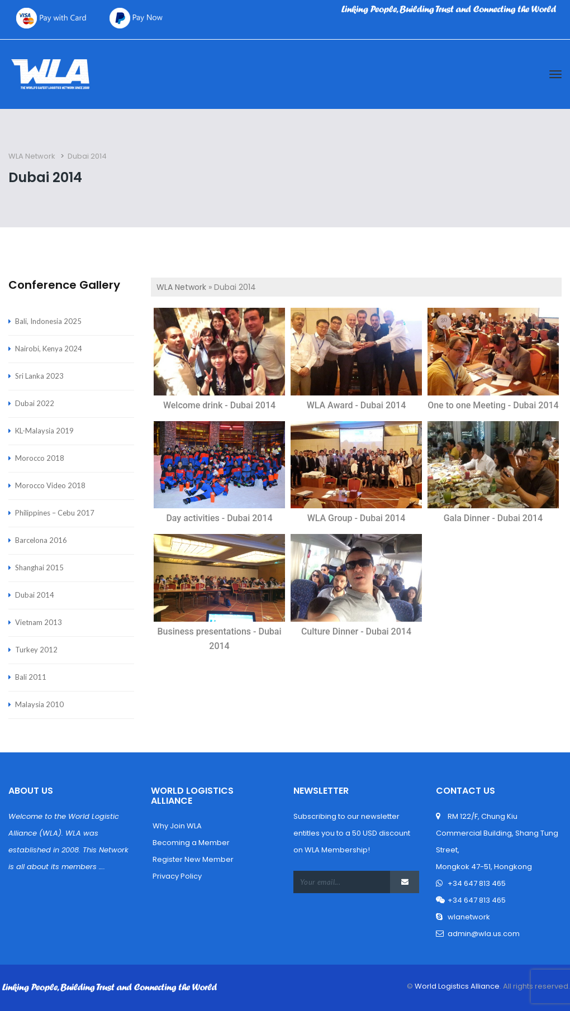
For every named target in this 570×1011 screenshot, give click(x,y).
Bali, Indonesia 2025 (48, 321)
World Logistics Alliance (456, 986)
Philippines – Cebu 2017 (54, 512)
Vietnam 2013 (38, 622)
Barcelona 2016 (41, 540)
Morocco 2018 (39, 458)
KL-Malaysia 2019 (44, 430)
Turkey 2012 (36, 649)
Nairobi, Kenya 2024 (48, 348)
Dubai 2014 (34, 594)
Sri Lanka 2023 (39, 375)
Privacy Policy (176, 876)
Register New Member (192, 859)
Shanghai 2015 (39, 567)
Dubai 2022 (34, 403)
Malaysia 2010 (39, 704)
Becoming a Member (190, 842)
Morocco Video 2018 (50, 485)
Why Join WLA (176, 826)
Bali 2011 (30, 677)
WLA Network (181, 287)
